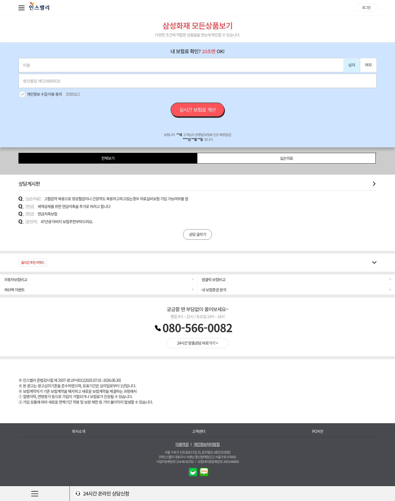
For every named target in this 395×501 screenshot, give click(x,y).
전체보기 (108, 158)
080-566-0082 (197, 327)
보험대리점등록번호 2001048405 (218, 461)
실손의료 (286, 158)
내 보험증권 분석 (214, 289)
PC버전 (317, 431)
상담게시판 (197, 183)
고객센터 (198, 431)
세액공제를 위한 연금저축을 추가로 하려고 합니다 (73, 206)
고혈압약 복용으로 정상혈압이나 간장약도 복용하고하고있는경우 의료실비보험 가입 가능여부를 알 (116, 198)
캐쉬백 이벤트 (14, 289)
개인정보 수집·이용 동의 (44, 94)
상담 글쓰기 (197, 234)
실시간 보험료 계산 (197, 109)
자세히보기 (73, 94)
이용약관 (182, 444)
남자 (351, 65)
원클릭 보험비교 (213, 279)
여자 (368, 65)
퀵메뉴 (22, 7)
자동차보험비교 (15, 279)
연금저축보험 (47, 214)
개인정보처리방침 (207, 444)
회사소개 (78, 431)
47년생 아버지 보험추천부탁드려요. (67, 221)
